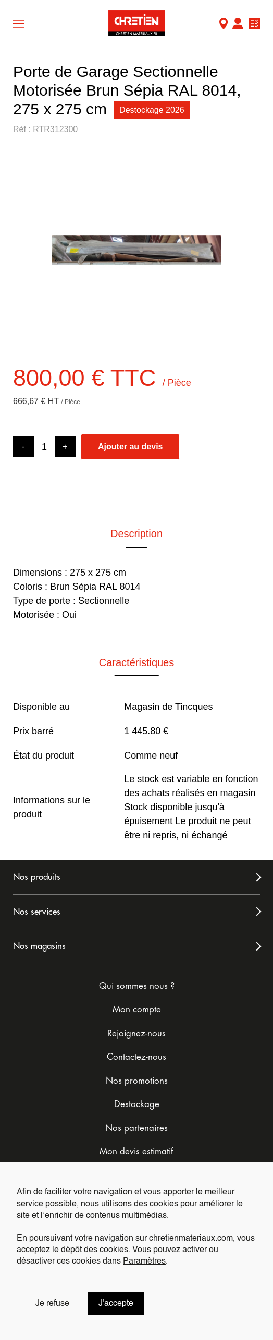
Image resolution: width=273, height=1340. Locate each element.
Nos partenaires (136, 1128)
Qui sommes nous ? (137, 986)
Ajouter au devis (130, 446)
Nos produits (36, 877)
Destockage (136, 1104)
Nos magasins (39, 946)
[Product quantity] (44, 447)
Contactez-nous (136, 1056)
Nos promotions (137, 1080)
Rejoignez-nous (136, 1033)
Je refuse (52, 1303)
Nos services (36, 911)
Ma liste (254, 24)
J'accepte (115, 1303)
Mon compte (237, 24)
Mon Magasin (223, 24)
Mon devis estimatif (136, 1151)
